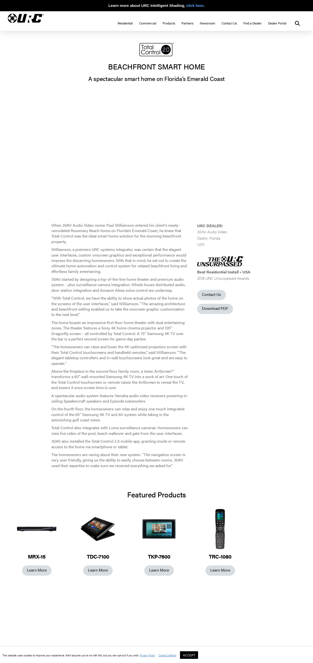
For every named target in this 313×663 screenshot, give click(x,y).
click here (194, 5)
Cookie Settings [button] (167, 655)
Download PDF (215, 308)
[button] (297, 23)
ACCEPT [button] (189, 655)
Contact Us (211, 294)
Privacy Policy (147, 655)
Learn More (37, 570)
